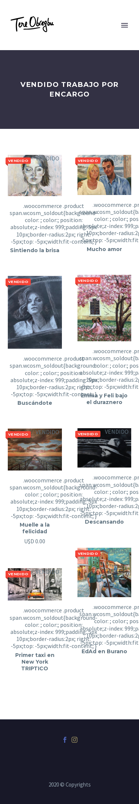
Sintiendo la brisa (34, 250)
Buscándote (34, 403)
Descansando (104, 521)
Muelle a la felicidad (35, 528)
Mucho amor (104, 249)
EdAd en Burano (104, 651)
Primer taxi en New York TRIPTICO (34, 662)
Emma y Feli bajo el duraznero (104, 399)
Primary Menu (124, 25)
